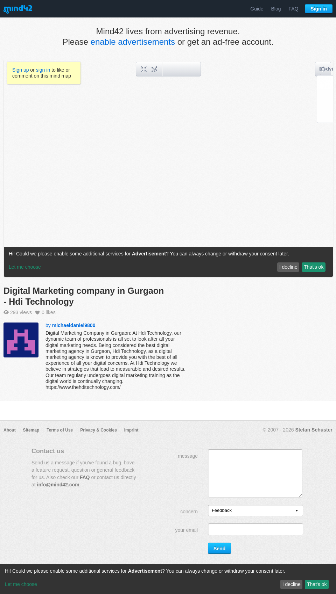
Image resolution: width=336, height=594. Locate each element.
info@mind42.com (58, 484)
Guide (256, 9)
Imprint (131, 430)
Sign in (318, 9)
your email (186, 530)
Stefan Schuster (313, 430)
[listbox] (255, 510)
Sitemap (31, 430)
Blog (276, 9)
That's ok (317, 584)
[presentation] (296, 511)
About (10, 430)
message (188, 456)
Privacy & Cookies (98, 430)
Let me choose (21, 584)
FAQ (293, 9)
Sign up (20, 70)
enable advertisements (133, 41)
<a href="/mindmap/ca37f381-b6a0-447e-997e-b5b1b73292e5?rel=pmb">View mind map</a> (168, 168)
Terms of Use (60, 430)
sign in (43, 70)
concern (189, 511)
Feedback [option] (222, 510)
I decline (291, 584)
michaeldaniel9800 (74, 325)
